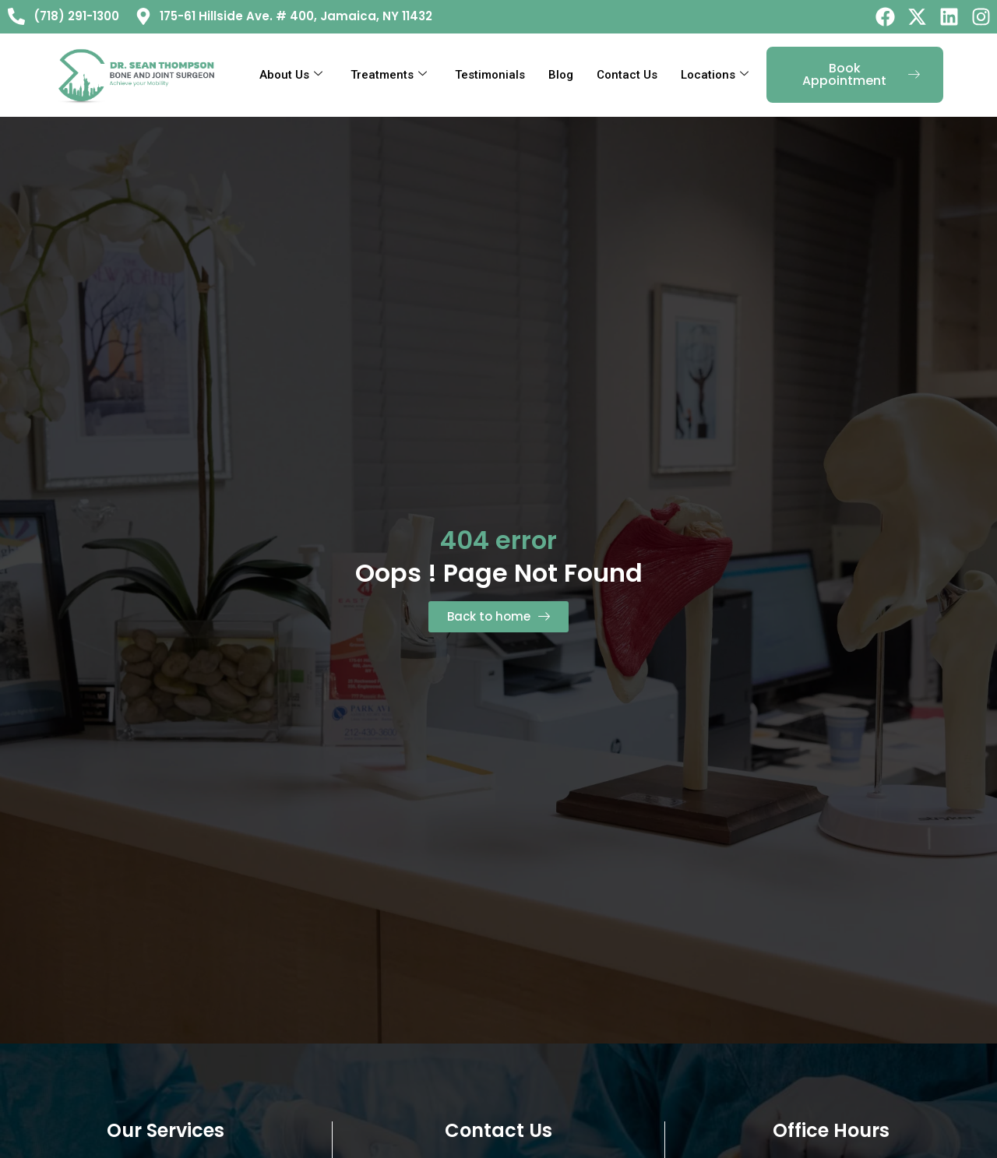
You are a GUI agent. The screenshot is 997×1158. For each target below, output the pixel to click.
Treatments (389, 75)
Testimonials (490, 75)
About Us (290, 75)
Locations (715, 75)
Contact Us (627, 75)
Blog (560, 75)
